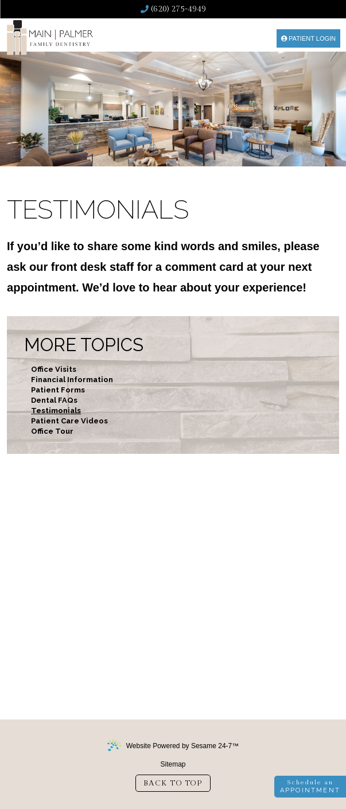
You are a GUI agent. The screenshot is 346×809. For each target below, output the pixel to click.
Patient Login (308, 38)
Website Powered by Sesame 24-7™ (173, 746)
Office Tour (52, 431)
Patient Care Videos (69, 421)
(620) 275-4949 (173, 9)
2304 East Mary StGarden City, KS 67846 (183, 662)
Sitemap (172, 764)
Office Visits (53, 369)
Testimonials (56, 410)
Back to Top (173, 783)
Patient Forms (58, 390)
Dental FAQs (54, 400)
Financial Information (72, 379)
